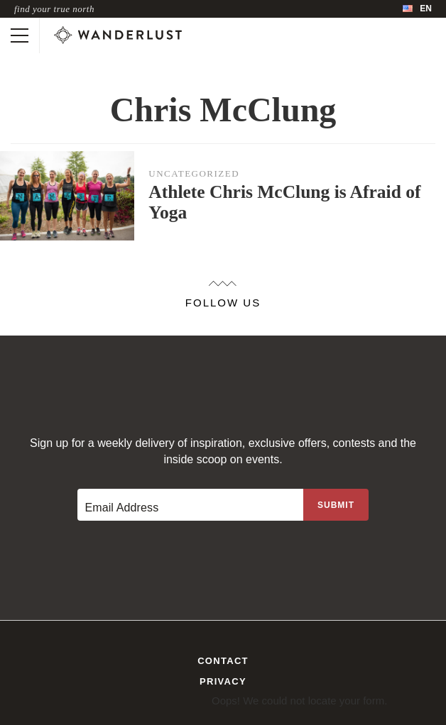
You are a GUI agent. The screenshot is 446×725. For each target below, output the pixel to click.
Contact (223, 660)
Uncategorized (193, 173)
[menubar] (417, 9)
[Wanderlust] (118, 35)
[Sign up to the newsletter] (336, 505)
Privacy (223, 681)
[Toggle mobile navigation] (19, 35)
